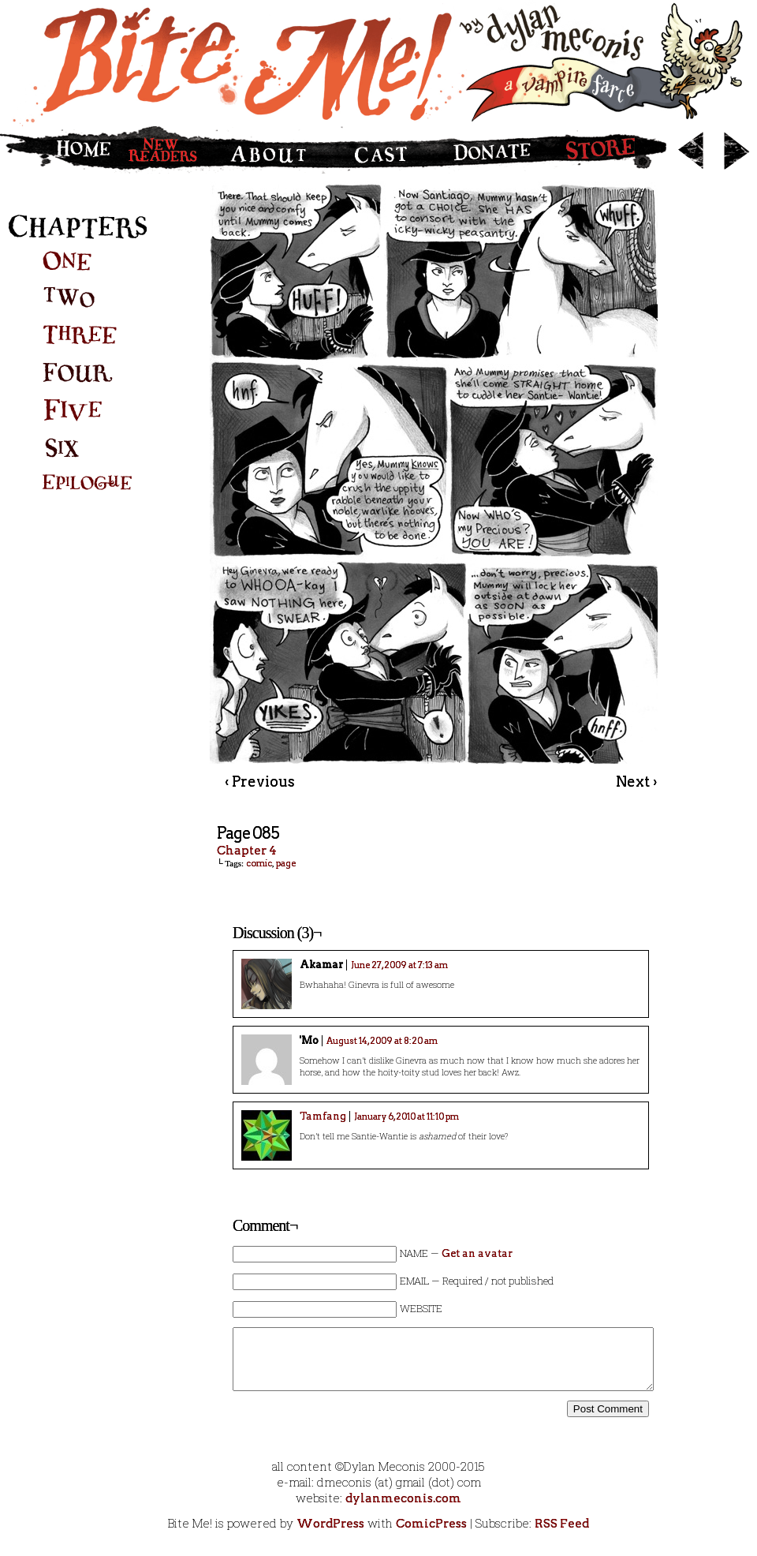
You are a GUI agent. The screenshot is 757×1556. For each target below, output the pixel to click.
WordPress (330, 1524)
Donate (489, 150)
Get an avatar (477, 1253)
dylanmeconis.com (403, 1498)
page (286, 863)
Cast (381, 150)
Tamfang (323, 1116)
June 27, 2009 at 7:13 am (399, 965)
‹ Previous (260, 781)
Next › (636, 781)
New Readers (167, 150)
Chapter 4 (247, 850)
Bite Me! (378, 63)
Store (609, 150)
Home (59, 150)
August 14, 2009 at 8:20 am (382, 1040)
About (275, 150)
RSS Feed (562, 1524)
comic (259, 863)
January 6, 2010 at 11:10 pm (406, 1116)
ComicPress (431, 1524)
